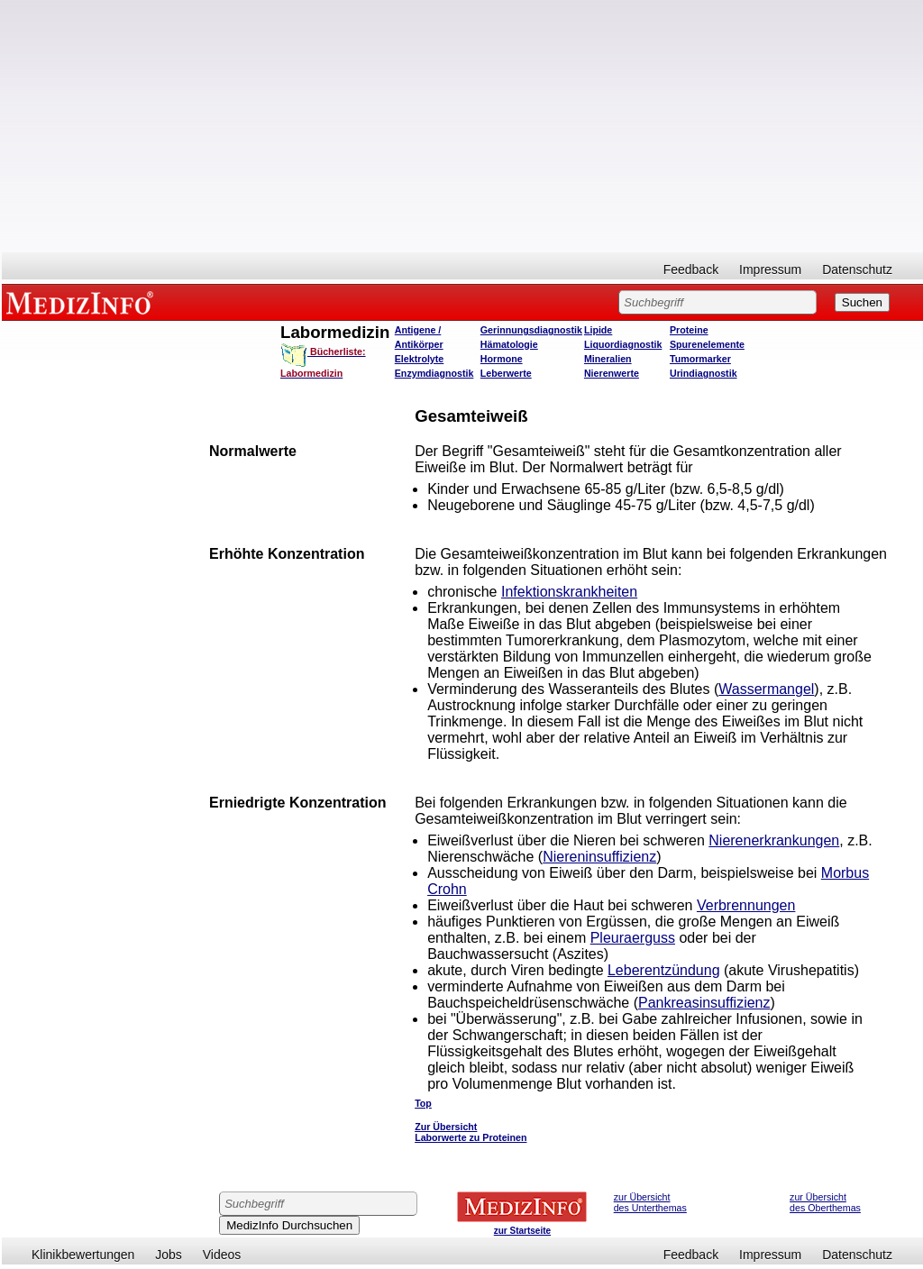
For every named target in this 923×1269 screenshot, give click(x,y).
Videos (222, 1254)
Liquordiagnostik (623, 344)
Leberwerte (506, 373)
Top (423, 1103)
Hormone (501, 358)
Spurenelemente (707, 344)
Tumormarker (700, 358)
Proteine (689, 329)
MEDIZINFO (83, 302)
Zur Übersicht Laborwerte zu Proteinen (470, 1132)
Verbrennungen (746, 905)
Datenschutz (857, 269)
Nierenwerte (611, 373)
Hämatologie (509, 344)
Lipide (598, 329)
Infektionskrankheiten (569, 591)
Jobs (168, 1254)
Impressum (770, 269)
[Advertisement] (462, 126)
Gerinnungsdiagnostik (531, 329)
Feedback (690, 269)
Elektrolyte (419, 358)
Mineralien (608, 358)
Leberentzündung (664, 970)
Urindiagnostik (703, 373)
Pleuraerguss (632, 937)
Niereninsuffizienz (599, 856)
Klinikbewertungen (83, 1254)
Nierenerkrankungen (773, 840)
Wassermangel (766, 689)
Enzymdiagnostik (434, 373)
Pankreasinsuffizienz (704, 1002)
